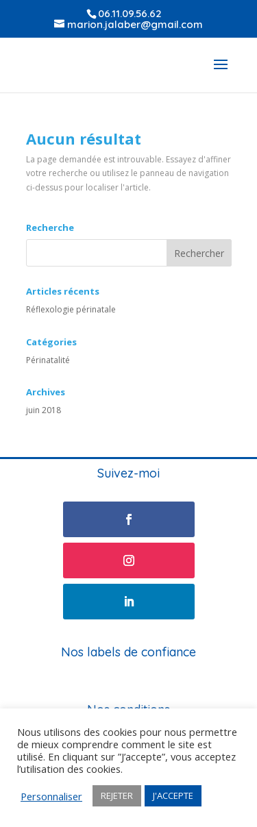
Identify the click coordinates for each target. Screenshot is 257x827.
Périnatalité (48, 360)
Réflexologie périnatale (71, 309)
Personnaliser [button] (51, 796)
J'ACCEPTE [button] (173, 795)
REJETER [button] (117, 795)
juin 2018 (43, 410)
